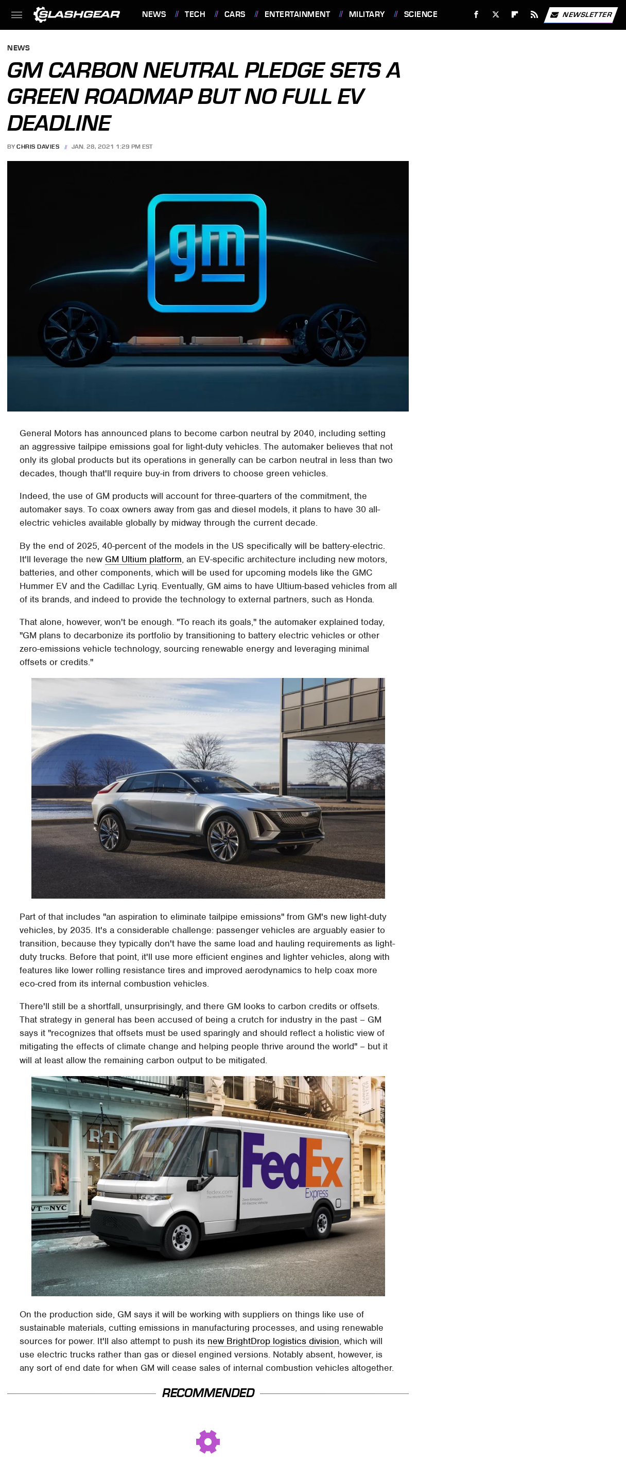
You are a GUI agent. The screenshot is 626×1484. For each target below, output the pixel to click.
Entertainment (298, 14)
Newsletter (580, 15)
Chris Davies (37, 146)
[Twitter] (495, 15)
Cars (235, 14)
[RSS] (534, 15)
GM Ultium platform (143, 559)
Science (421, 14)
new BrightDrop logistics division (273, 1341)
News (154, 14)
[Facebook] (476, 15)
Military (367, 14)
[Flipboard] (515, 15)
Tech (195, 14)
